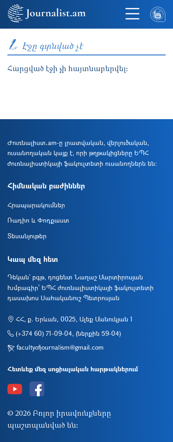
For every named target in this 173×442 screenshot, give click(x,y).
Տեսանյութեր (27, 235)
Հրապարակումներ (36, 204)
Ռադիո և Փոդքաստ (38, 220)
